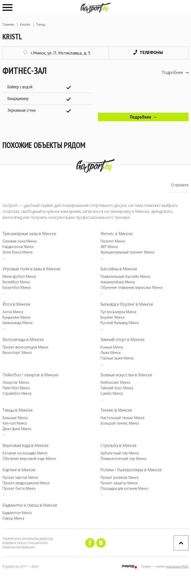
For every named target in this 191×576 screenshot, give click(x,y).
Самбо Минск (111, 393)
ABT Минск (109, 246)
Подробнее (175, 72)
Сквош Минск (13, 518)
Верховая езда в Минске (25, 445)
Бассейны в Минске (118, 269)
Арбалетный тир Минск (119, 453)
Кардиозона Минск (18, 246)
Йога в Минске (16, 304)
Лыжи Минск (110, 352)
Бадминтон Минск (17, 512)
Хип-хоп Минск (14, 423)
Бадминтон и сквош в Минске (29, 505)
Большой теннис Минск (119, 423)
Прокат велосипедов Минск (25, 347)
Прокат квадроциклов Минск (26, 482)
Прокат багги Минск (19, 488)
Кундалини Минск (16, 317)
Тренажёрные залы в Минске (29, 233)
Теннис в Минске (116, 410)
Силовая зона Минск (19, 241)
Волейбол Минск (16, 282)
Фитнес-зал (24, 70)
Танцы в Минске (17, 410)
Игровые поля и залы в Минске (31, 269)
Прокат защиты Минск (119, 482)
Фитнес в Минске (116, 233)
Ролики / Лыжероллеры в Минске (131, 470)
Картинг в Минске (19, 470)
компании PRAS (177, 566)
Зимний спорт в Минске (122, 339)
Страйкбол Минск (17, 393)
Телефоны (148, 52)
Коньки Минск (111, 347)
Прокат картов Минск (20, 477)
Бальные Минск (15, 417)
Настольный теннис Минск (122, 417)
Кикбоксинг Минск (115, 382)
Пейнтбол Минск (16, 387)
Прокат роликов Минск (119, 477)
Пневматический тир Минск (123, 458)
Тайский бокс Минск (116, 387)
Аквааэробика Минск (117, 282)
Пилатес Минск (112, 241)
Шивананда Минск (17, 322)
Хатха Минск (12, 311)
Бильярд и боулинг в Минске (126, 304)
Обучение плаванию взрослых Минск (131, 287)
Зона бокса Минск (17, 252)
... (3, 257)
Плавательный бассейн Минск (125, 276)
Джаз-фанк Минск (16, 428)
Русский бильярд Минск (119, 322)
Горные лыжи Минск (117, 358)
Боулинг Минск (112, 317)
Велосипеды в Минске (23, 339)
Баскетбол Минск (16, 287)
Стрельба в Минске (118, 445)
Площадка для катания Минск (124, 488)
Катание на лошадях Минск (24, 453)
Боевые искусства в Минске (126, 375)
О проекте (180, 185)
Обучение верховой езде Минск (29, 458)
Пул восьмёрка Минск (118, 311)
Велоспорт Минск (17, 352)
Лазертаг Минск (15, 382)
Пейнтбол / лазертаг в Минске (30, 375)
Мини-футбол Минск (19, 276)
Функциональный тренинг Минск (127, 252)
